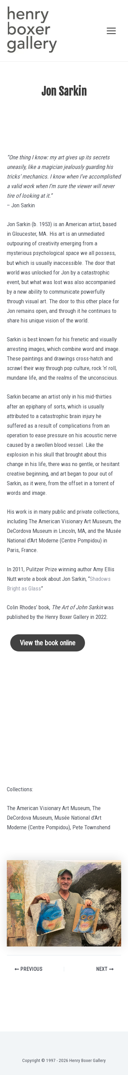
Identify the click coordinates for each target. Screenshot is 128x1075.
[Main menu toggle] (112, 31)
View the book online (47, 643)
